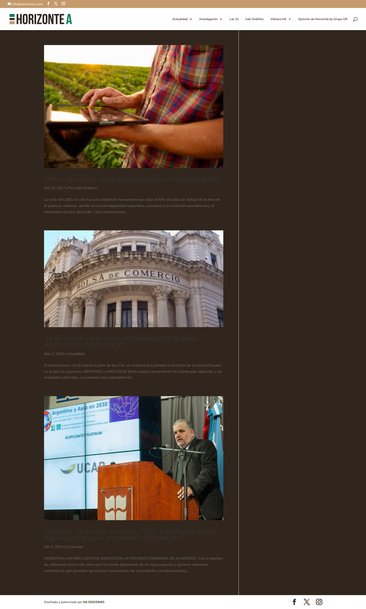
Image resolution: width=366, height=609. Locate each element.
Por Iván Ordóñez (82, 188)
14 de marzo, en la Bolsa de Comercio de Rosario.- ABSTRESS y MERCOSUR (122, 341)
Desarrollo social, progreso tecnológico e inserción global (132, 179)
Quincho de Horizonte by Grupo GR (322, 19)
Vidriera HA (278, 19)
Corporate (74, 546)
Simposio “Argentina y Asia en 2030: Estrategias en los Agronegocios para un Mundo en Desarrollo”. (129, 534)
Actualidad (180, 19)
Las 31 (234, 19)
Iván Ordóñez (254, 19)
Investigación (208, 19)
